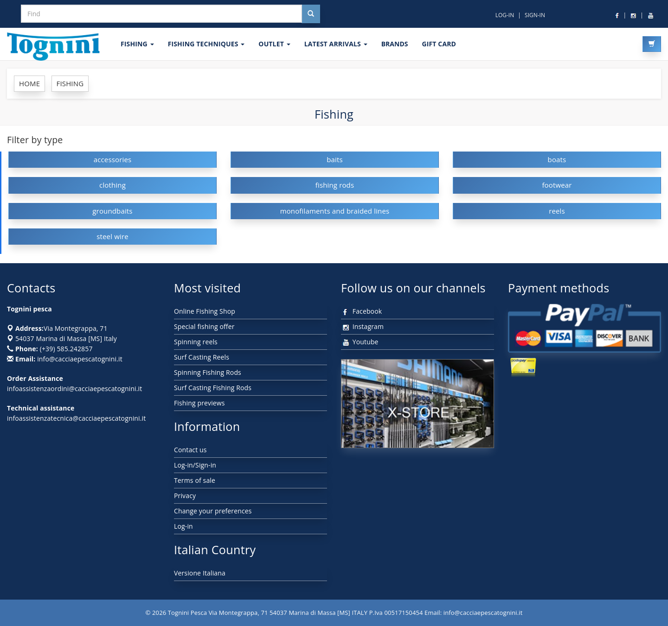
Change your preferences (213, 510)
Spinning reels (196, 341)
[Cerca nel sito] (311, 14)
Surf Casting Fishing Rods (212, 387)
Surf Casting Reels (201, 357)
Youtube (360, 341)
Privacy (185, 495)
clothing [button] (112, 185)
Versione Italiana (199, 573)
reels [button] (557, 210)
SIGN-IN (535, 15)
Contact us (190, 449)
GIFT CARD (439, 43)
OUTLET (274, 43)
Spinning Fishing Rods (207, 372)
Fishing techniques (206, 43)
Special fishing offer (204, 326)
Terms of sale (194, 480)
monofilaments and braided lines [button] (335, 210)
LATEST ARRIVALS (335, 43)
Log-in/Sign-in (195, 465)
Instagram (362, 326)
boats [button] (557, 159)
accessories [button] (113, 159)
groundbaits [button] (112, 210)
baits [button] (335, 159)
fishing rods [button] (334, 185)
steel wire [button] (112, 236)
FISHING (137, 43)
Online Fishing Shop (204, 311)
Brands (394, 43)
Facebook (361, 311)
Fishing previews (199, 402)
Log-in (183, 526)
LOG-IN (504, 15)
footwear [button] (557, 185)
